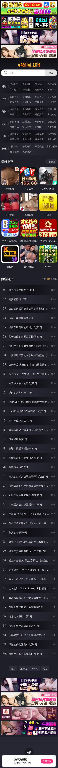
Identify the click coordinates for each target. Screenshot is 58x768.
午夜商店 (26, 146)
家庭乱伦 (26, 133)
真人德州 (26, 84)
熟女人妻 (14, 101)
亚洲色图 (26, 121)
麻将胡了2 (14, 89)
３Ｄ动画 (51, 96)
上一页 (23, 668)
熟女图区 (39, 126)
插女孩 (14, 146)
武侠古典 (51, 133)
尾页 (45, 668)
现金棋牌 (39, 89)
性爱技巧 (51, 139)
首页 (13, 668)
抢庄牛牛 (51, 89)
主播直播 (39, 101)
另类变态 (51, 114)
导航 (4, 148)
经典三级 (26, 114)
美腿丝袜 (14, 126)
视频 (4, 99)
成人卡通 (39, 109)
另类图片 (51, 126)
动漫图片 (51, 121)
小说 (4, 136)
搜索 (51, 72)
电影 (4, 111)
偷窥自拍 (14, 121)
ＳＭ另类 (51, 101)
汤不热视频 (51, 146)
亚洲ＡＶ (14, 96)
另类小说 (26, 139)
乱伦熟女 (39, 114)
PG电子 (14, 84)
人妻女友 (39, 133)
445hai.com (29, 65)
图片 (4, 123)
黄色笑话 (39, 139)
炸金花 (27, 89)
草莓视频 (39, 146)
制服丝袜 (14, 114)
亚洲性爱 (14, 109)
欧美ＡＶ (39, 96)
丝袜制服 (26, 101)
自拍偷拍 (26, 96)
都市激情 (14, 133)
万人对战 (39, 84)
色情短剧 (26, 151)
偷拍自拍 (26, 109)
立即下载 (47, 761)
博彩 (4, 86)
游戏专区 (51, 84)
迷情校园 (14, 139)
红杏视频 (14, 151)
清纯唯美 (26, 126)
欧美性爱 (51, 109)
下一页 (34, 668)
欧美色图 (39, 121)
